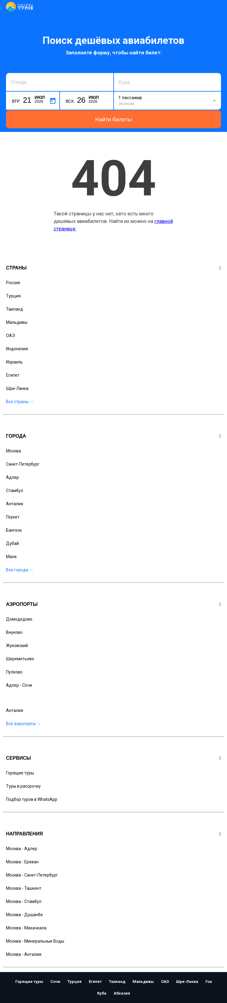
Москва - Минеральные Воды (35, 941)
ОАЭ (10, 335)
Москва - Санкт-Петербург (32, 875)
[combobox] (59, 82)
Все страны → (20, 401)
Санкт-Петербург (23, 464)
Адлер (12, 477)
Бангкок (14, 530)
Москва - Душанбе (24, 914)
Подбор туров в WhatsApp (31, 799)
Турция (13, 295)
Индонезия (17, 348)
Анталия (14, 503)
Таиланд (14, 309)
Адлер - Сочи (19, 685)
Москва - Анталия (23, 954)
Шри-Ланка (17, 388)
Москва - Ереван (22, 861)
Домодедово (19, 619)
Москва (13, 450)
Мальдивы (16, 322)
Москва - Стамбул (23, 901)
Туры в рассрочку (23, 786)
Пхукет (12, 517)
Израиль (14, 362)
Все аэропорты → (23, 723)
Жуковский (17, 645)
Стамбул (14, 490)
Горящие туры (20, 772)
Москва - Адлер (21, 848)
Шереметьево (20, 658)
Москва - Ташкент (23, 888)
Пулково (14, 672)
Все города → (19, 569)
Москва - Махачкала (26, 927)
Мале (11, 556)
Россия (13, 282)
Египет (12, 375)
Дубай (12, 543)
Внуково (14, 632)
